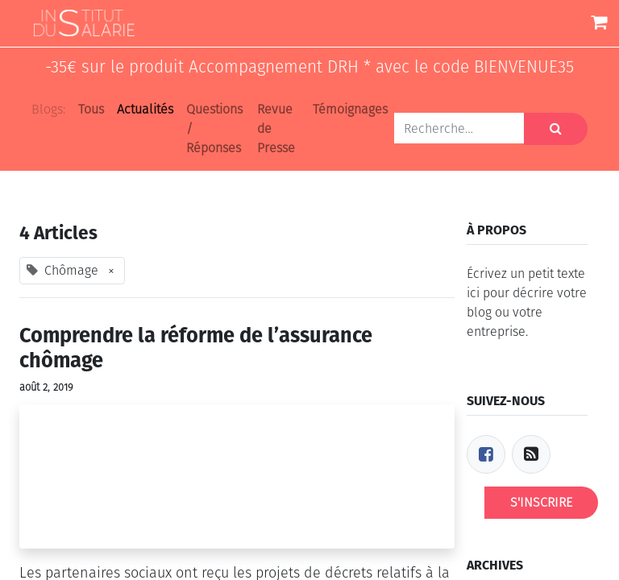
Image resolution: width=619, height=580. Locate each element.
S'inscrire (541, 502)
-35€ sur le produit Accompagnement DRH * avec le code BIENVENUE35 (309, 67)
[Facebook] (486, 454)
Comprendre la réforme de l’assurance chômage (195, 348)
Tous (91, 109)
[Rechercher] (556, 129)
